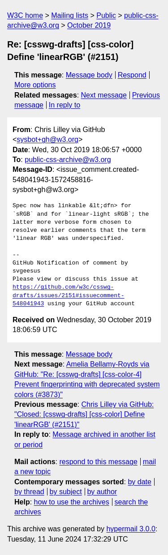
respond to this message (98, 461)
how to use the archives (71, 502)
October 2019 (89, 25)
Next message (104, 95)
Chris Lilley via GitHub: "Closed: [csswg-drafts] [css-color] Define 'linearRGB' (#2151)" (84, 414)
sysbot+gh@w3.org (47, 139)
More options (35, 85)
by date (139, 482)
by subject (66, 491)
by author (102, 491)
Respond (132, 75)
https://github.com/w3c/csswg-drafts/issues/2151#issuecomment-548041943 (69, 295)
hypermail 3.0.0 (130, 529)
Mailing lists (69, 15)
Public (106, 15)
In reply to (64, 105)
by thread (29, 491)
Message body (89, 75)
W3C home (25, 15)
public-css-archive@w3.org (68, 159)
